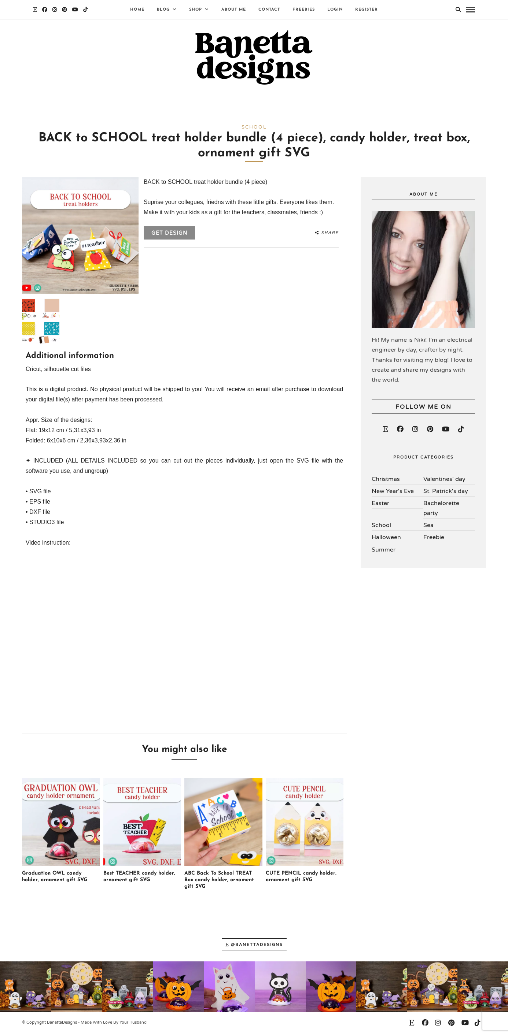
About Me (233, 10)
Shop (195, 10)
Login (335, 10)
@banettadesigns (254, 946)
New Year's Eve (393, 492)
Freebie (433, 539)
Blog (163, 10)
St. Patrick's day (445, 492)
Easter (380, 504)
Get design (169, 235)
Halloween (386, 539)
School (381, 527)
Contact (269, 10)
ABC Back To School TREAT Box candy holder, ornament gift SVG (219, 881)
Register (366, 10)
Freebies (303, 10)
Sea (428, 527)
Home (137, 10)
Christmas (386, 480)
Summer (383, 551)
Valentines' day (444, 480)
